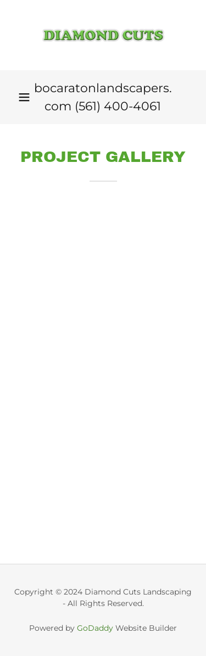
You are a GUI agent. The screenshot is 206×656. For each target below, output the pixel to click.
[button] (24, 97)
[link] (103, 35)
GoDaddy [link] (95, 628)
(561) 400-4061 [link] (118, 106)
